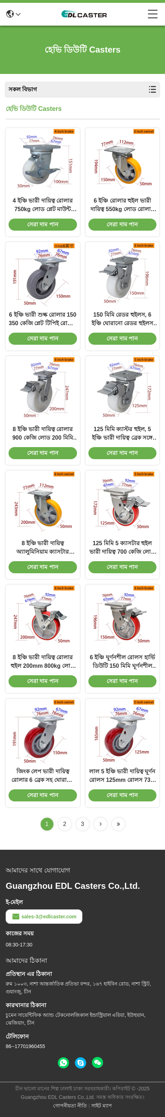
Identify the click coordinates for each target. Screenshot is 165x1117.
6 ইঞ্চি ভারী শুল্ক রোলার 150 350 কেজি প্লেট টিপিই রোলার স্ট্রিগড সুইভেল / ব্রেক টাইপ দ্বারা (43, 320)
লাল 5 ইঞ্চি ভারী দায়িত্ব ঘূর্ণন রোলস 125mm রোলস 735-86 (122, 776)
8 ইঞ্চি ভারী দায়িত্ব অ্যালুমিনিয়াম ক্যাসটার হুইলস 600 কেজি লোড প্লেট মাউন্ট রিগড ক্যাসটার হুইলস (43, 548)
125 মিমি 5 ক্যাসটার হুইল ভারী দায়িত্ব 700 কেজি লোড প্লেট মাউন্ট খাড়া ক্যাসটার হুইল (122, 548)
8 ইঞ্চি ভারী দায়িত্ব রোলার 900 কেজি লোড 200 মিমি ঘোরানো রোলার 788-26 (42, 434)
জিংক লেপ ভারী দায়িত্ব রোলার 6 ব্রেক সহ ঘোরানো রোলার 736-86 (42, 776)
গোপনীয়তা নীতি (70, 1105)
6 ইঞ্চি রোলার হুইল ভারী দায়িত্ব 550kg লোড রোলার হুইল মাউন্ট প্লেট (122, 206)
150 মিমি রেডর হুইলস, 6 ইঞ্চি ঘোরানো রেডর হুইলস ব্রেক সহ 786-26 (122, 320)
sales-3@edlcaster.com (44, 916)
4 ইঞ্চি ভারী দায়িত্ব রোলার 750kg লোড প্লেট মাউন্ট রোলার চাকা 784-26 (42, 206)
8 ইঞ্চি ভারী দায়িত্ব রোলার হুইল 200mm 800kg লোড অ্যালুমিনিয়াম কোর (42, 662)
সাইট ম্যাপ (101, 1105)
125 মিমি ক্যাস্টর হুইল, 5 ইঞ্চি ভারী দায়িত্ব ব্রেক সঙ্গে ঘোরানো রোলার (122, 434)
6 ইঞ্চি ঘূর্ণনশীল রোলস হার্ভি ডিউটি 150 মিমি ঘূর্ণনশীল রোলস (122, 662)
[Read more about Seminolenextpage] (100, 824)
